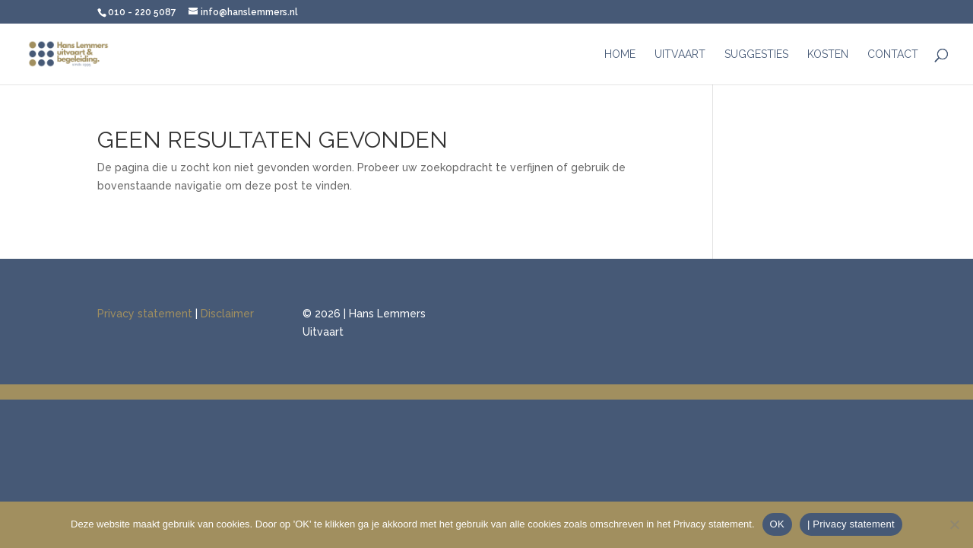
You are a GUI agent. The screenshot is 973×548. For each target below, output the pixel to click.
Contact (892, 54)
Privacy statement (144, 313)
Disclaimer (227, 313)
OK (777, 524)
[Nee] (954, 524)
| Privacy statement (851, 524)
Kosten (827, 54)
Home (619, 54)
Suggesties (756, 54)
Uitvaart (679, 54)
